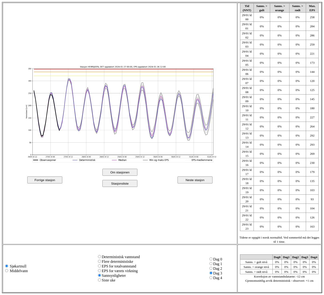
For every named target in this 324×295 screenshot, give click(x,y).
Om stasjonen (119, 172)
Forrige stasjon (45, 180)
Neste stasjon (195, 180)
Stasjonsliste (120, 183)
